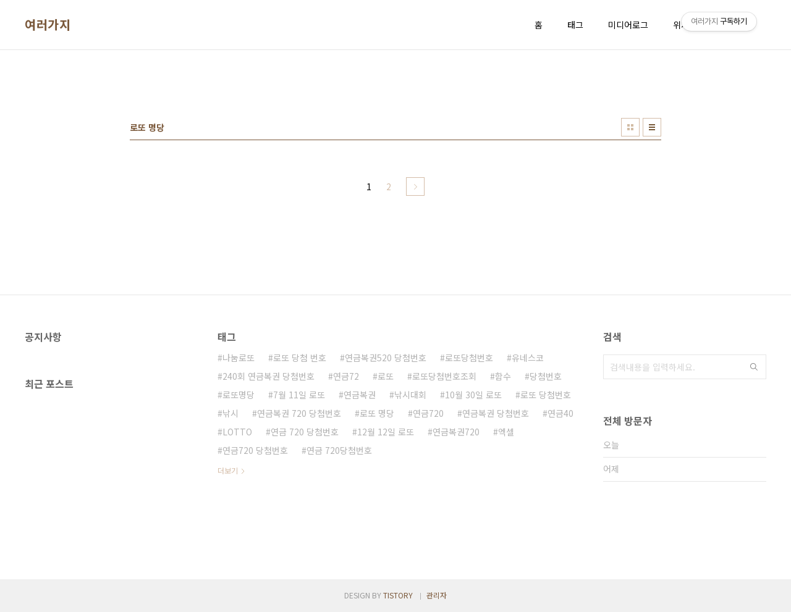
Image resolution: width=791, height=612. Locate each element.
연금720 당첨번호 (255, 450)
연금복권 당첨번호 (495, 413)
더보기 (228, 470)
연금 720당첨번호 (339, 450)
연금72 (346, 376)
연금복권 (360, 394)
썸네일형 (630, 127)
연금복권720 (456, 431)
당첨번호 (546, 376)
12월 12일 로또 (385, 431)
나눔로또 (238, 357)
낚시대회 (410, 394)
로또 (386, 376)
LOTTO (237, 431)
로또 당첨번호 (545, 394)
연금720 (428, 413)
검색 (754, 367)
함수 (503, 376)
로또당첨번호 (469, 357)
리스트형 (652, 127)
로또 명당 (377, 413)
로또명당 (238, 394)
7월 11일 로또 (299, 394)
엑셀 (506, 431)
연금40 (560, 413)
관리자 (436, 595)
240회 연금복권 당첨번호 (268, 376)
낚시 (230, 413)
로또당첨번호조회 (444, 376)
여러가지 (47, 24)
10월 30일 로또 (473, 394)
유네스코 (528, 357)
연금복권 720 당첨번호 (299, 413)
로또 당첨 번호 (299, 357)
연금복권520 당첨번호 (385, 357)
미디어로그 (628, 25)
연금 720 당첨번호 (305, 431)
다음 (415, 186)
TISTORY (398, 595)
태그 (575, 25)
